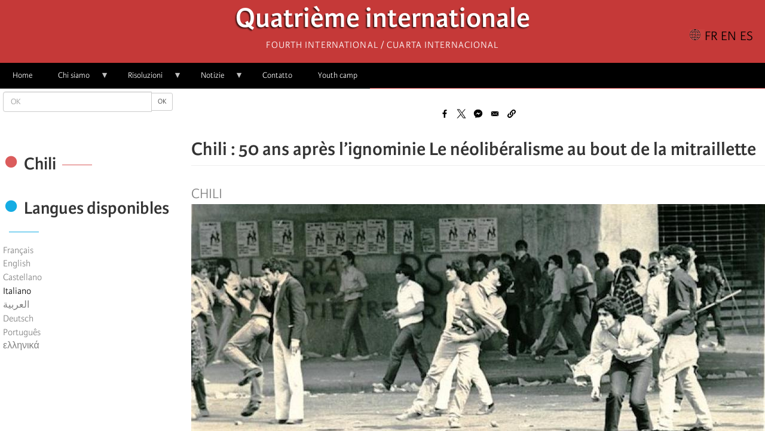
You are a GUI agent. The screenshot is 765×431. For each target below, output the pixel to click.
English (16, 263)
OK (162, 101)
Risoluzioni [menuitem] (148, 79)
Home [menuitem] (22, 75)
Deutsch (18, 318)
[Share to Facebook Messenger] (478, 114)
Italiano (17, 291)
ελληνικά (21, 345)
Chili (206, 194)
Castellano (22, 277)
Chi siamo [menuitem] (77, 79)
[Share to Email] (495, 114)
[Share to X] (461, 114)
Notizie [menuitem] (215, 79)
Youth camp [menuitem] (337, 75)
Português (22, 332)
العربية (16, 304)
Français (18, 250)
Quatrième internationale (382, 21)
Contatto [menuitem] (277, 75)
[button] (512, 114)
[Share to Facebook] (445, 114)
